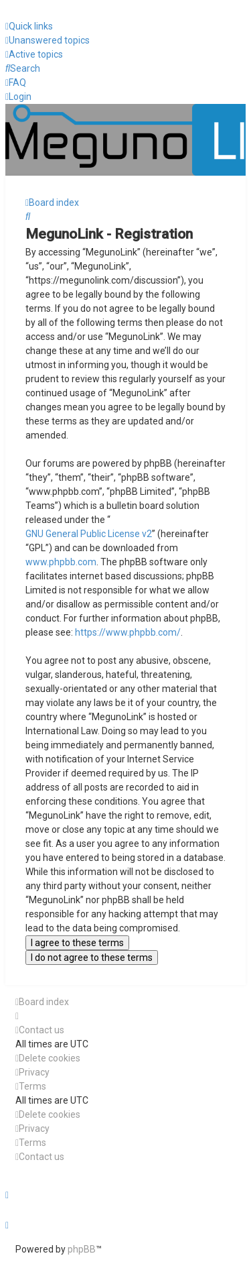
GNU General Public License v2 (88, 533)
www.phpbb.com (60, 562)
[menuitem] (47, 41)
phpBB (82, 1249)
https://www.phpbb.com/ (128, 632)
